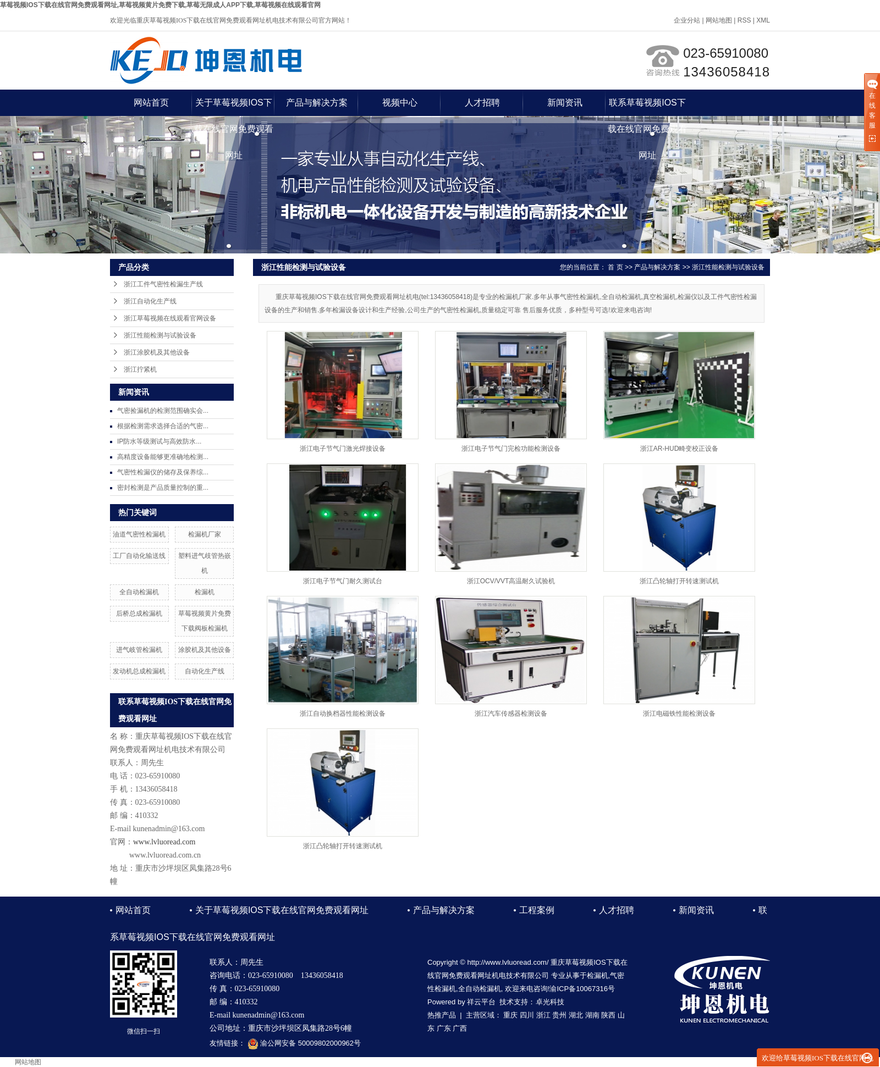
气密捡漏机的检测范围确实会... (162, 410)
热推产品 (441, 1015)
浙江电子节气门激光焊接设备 (343, 448)
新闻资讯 (564, 102)
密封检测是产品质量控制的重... (162, 487)
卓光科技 (550, 1002)
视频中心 (399, 102)
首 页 (615, 267)
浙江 (543, 1015)
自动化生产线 (204, 671)
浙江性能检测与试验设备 (160, 335)
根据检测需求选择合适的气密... (162, 426)
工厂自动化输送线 (139, 556)
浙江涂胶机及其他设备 (157, 352)
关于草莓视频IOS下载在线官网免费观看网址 (233, 107)
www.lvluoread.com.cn (165, 855)
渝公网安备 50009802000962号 (304, 1043)
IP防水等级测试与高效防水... (159, 441)
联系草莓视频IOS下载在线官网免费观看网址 (647, 107)
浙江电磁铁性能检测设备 (679, 713)
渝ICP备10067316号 (582, 989)
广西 (460, 1028)
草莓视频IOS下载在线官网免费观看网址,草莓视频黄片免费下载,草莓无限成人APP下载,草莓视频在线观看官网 (160, 5)
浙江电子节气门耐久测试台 (342, 581)
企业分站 (687, 20)
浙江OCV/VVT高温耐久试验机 (511, 581)
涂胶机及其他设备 (204, 650)
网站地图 (719, 20)
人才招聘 (482, 102)
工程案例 (536, 910)
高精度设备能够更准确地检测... (162, 457)
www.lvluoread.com (164, 842)
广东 (444, 1028)
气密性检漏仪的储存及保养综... (162, 472)
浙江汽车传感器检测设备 (511, 713)
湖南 (592, 1015)
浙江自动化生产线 (150, 301)
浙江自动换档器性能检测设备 (343, 713)
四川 (527, 1015)
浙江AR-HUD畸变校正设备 (679, 448)
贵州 (559, 1015)
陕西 (608, 1015)
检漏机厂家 (204, 534)
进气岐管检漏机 (139, 650)
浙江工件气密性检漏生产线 (163, 284)
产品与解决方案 (317, 102)
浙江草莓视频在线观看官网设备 (170, 318)
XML (763, 20)
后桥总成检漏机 (139, 613)
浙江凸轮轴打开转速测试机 (679, 581)
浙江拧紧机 (140, 369)
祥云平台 (481, 1002)
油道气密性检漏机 (139, 534)
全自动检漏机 (139, 592)
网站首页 (151, 102)
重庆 (510, 1015)
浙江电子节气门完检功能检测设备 (510, 448)
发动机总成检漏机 (139, 671)
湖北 (576, 1015)
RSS (744, 20)
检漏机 (205, 592)
